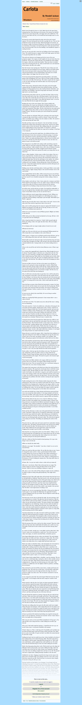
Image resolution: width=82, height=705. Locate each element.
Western (27, 26)
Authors (28, 1)
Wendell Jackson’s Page (34, 700)
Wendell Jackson (34, 1)
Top (27, 700)
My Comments (42, 700)
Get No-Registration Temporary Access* (41, 693)
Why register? (41, 690)
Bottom (57, 3)
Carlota (41, 1)
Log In (54, 3)
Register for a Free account (41, 688)
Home (23, 1)
